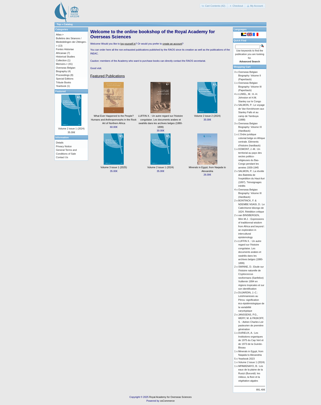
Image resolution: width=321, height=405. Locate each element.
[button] (214, 5)
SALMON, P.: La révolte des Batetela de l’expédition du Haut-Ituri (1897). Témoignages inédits (251, 178)
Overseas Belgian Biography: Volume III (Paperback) (250, 87)
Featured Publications (107, 76)
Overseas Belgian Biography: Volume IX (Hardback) (250, 127)
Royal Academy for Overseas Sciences (170, 397)
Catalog (68, 24)
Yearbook (61, 86)
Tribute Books (63, 82)
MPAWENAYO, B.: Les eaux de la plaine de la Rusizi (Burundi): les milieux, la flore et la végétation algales (250, 373)
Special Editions (64, 78)
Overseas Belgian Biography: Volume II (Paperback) (249, 76)
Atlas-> (60, 34)
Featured (60, 91)
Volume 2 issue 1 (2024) (160, 167)
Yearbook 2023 (246, 358)
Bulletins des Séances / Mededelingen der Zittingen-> (71, 42)
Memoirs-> (62, 64)
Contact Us (62, 157)
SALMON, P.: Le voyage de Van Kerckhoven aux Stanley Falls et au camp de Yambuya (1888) (251, 112)
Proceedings (63, 75)
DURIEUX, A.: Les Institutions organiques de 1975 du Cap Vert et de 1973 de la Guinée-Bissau (250, 340)
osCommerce (167, 400)
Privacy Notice (64, 146)
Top (59, 24)
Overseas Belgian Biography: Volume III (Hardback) (250, 193)
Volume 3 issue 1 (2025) (114, 167)
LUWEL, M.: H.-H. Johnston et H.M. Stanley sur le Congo (249, 98)
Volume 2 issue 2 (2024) (207, 116)
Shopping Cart (242, 66)
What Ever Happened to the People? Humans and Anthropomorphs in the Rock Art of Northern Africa (113, 120)
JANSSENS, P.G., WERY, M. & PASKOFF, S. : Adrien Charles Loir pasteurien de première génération (251, 322)
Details (60, 142)
